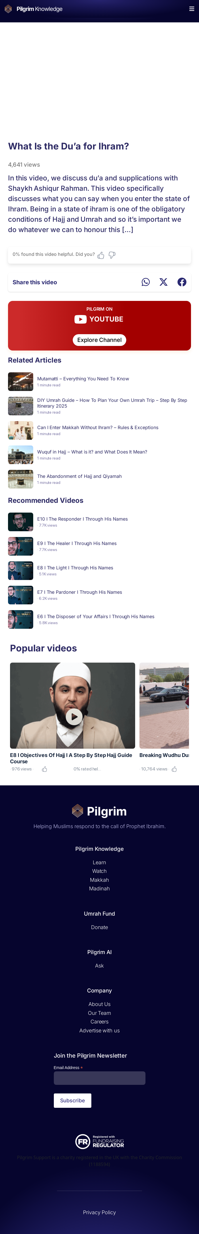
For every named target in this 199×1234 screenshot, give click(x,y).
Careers (99, 1022)
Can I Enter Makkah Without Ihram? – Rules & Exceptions (97, 427)
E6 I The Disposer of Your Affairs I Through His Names (95, 616)
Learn (99, 862)
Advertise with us (99, 1030)
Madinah (99, 888)
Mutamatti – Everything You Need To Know (83, 379)
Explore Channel (99, 339)
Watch (99, 871)
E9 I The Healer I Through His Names (77, 543)
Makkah (99, 880)
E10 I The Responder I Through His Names (82, 519)
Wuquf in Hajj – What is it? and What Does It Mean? (92, 452)
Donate (99, 927)
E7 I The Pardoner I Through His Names (79, 592)
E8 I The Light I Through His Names (75, 568)
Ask (99, 966)
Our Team (99, 1013)
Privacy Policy (99, 1212)
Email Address (68, 1067)
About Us (99, 1004)
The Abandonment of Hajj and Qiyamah (79, 476)
